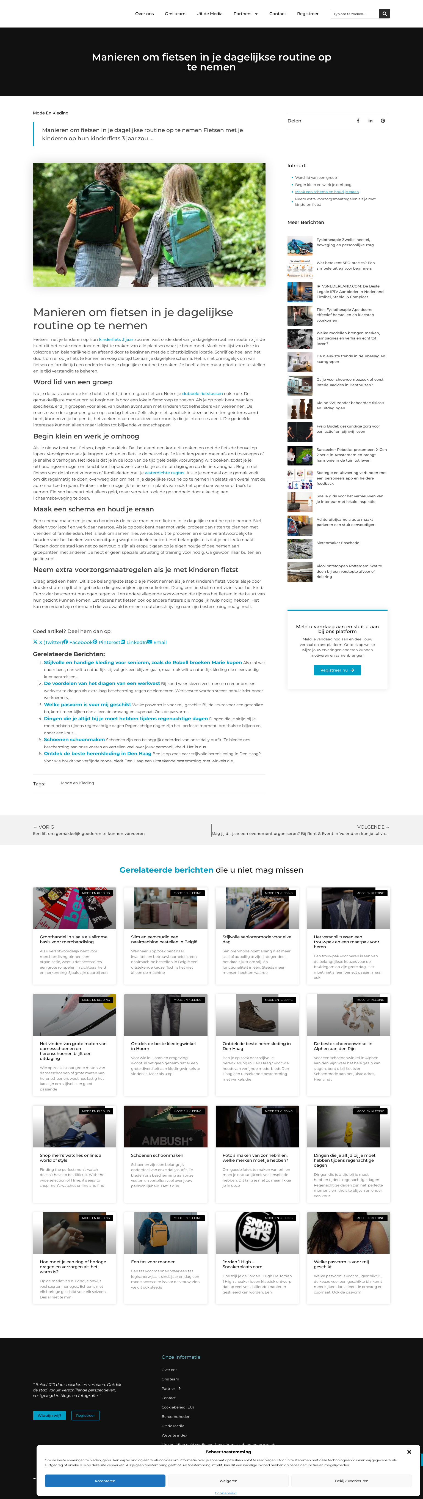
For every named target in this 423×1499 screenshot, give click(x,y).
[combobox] (355, 13)
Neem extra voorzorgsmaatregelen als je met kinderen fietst (335, 202)
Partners (246, 14)
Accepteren (105, 1481)
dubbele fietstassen (202, 393)
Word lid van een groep (316, 177)
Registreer (308, 13)
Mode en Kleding (50, 113)
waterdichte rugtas (164, 472)
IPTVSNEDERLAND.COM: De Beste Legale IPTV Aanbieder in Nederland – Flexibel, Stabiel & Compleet (352, 291)
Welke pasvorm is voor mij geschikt (87, 704)
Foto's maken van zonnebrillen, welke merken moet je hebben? (255, 1158)
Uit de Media (210, 13)
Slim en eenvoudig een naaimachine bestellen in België (164, 939)
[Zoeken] (384, 13)
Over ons (144, 13)
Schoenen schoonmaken (74, 739)
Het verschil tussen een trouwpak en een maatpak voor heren (346, 941)
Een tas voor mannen (153, 1261)
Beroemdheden (176, 1416)
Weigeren (228, 1481)
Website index (174, 1435)
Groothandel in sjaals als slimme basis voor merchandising (73, 939)
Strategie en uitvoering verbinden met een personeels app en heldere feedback (352, 478)
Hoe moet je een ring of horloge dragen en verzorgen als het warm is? (73, 1266)
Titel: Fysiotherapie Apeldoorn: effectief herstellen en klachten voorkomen (345, 314)
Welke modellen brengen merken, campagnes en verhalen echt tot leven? (348, 338)
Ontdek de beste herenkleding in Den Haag (97, 753)
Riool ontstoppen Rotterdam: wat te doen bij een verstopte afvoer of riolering (349, 571)
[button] (409, 1452)
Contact (277, 13)
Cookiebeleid (225, 1493)
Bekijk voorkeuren (352, 1481)
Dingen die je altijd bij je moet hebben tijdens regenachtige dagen (126, 718)
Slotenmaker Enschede (338, 543)
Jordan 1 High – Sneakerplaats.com (242, 1264)
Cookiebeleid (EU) (178, 1407)
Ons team (175, 13)
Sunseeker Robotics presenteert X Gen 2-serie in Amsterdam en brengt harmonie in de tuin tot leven (352, 454)
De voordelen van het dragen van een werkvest (102, 683)
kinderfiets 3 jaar (116, 339)
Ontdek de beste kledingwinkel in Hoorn (163, 1046)
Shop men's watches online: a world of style (70, 1158)
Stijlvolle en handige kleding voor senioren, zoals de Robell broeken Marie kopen (143, 662)
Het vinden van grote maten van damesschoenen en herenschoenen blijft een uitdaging (73, 1051)
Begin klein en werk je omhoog (323, 184)
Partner (171, 1388)
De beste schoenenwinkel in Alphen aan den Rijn (343, 1046)
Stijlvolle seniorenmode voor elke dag (257, 939)
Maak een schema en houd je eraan (327, 192)
